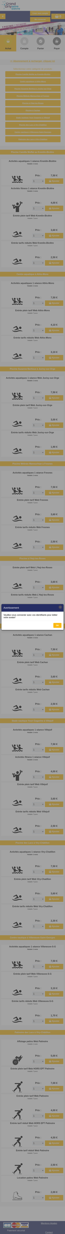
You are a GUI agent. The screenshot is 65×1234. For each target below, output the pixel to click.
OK (57, 625)
